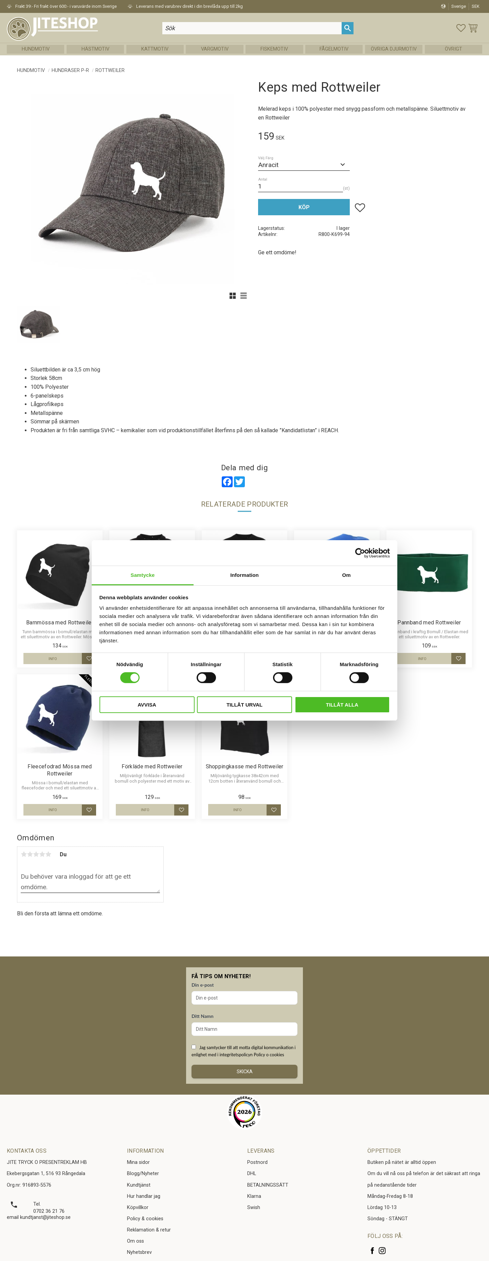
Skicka (245, 1071)
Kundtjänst (138, 1185)
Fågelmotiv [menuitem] (334, 49)
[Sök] (348, 28)
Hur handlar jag (143, 1196)
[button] (461, 28)
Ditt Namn (203, 1016)
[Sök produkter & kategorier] (252, 28)
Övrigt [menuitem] (453, 49)
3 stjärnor (36, 854)
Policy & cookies (145, 1219)
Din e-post (203, 985)
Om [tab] (346, 575)
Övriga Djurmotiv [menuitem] (394, 49)
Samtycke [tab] (143, 575)
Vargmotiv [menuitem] (215, 49)
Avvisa (147, 705)
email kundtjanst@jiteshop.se (39, 1217)
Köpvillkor (137, 1207)
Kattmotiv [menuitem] (154, 49)
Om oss (135, 1241)
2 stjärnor (30, 854)
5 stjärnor (48, 854)
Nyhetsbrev (139, 1252)
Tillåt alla (342, 705)
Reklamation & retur (149, 1230)
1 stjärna (24, 854)
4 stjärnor (42, 854)
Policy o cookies (269, 1054)
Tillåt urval (244, 705)
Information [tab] (244, 575)
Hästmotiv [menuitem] (95, 49)
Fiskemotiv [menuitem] (274, 49)
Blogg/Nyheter (143, 1173)
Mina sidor (138, 1162)
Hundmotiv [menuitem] (36, 49)
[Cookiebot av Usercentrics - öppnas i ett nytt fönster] (360, 553)
